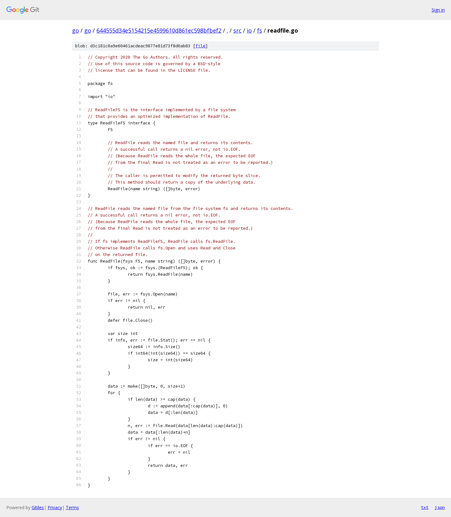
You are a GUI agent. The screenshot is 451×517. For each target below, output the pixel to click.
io (249, 30)
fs (259, 30)
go (75, 30)
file (200, 46)
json (440, 507)
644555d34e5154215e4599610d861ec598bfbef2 (158, 30)
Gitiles (38, 507)
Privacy (55, 507)
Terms (72, 507)
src (237, 30)
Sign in (438, 10)
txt (424, 507)
